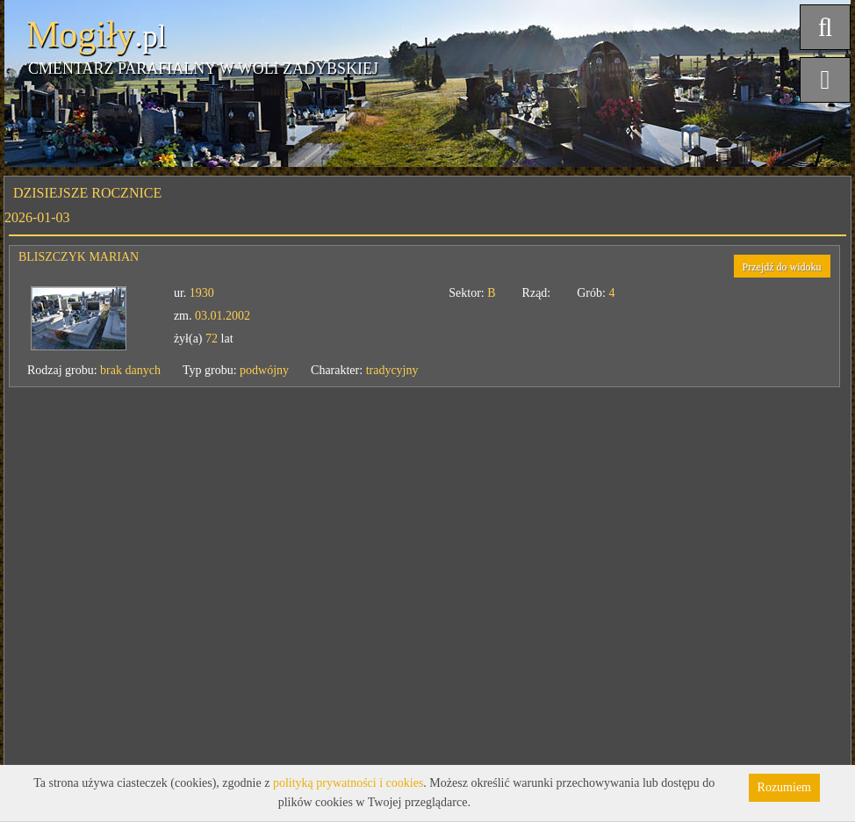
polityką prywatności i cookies (348, 783)
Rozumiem (784, 787)
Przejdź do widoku (782, 267)
